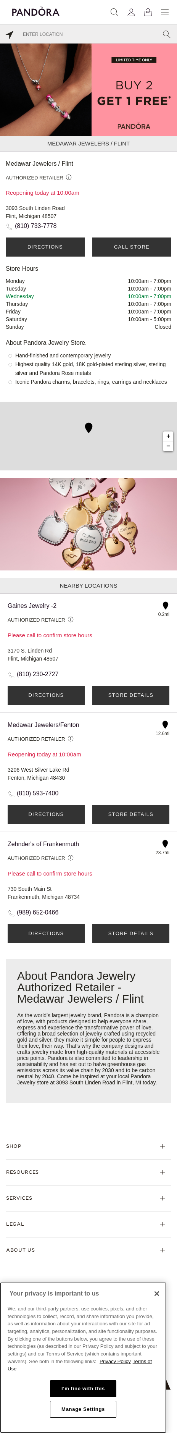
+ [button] (168, 436)
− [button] (168, 446)
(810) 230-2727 (37, 674)
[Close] (156, 1293)
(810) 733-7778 (35, 226)
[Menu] (164, 12)
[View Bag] (148, 12)
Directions (45, 247)
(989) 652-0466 (37, 912)
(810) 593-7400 (37, 793)
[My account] (131, 12)
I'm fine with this (83, 1388)
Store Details (130, 695)
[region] (83, 1357)
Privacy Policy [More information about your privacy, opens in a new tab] (115, 1361)
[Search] (114, 12)
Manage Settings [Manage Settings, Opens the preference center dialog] (83, 1409)
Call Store (132, 247)
